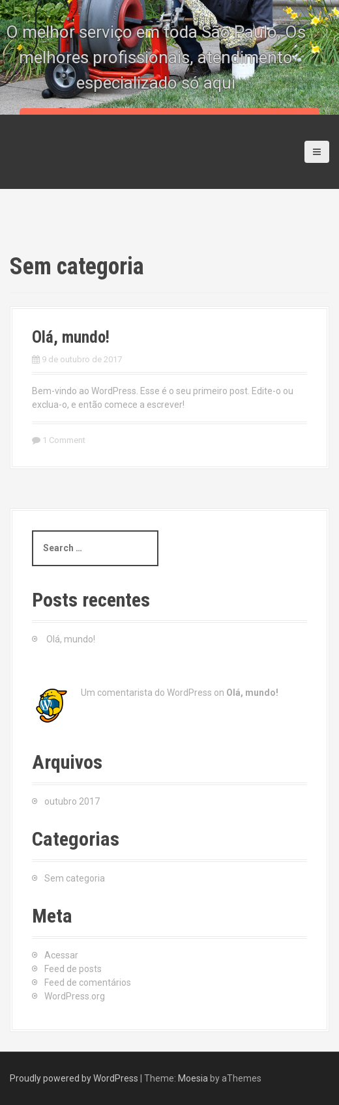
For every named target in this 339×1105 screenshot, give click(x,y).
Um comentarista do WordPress (146, 692)
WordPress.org (74, 996)
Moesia (193, 1078)
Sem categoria (74, 878)
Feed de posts (73, 969)
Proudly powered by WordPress (74, 1078)
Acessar (61, 955)
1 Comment (63, 440)
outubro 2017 (72, 801)
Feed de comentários (87, 982)
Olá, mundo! (71, 337)
